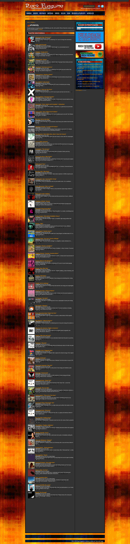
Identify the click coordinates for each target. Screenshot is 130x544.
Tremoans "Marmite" (51, 345)
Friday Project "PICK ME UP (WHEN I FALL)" (49, 219)
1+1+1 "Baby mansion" (50, 144)
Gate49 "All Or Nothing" (50, 286)
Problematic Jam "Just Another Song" (50, 181)
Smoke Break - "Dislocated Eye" (50, 450)
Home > (29, 22)
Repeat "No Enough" (50, 495)
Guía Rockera (49, 0)
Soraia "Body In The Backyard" (50, 263)
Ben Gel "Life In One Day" (50, 122)
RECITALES (42, 13)
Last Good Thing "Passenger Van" (50, 405)
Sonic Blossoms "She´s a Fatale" (50, 189)
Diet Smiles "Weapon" (50, 308)
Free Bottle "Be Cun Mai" (50, 390)
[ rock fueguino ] (79, 90)
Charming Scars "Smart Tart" (49, 383)
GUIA (68, 13)
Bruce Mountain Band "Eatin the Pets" (50, 315)
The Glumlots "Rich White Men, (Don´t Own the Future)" (50, 136)
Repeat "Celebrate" (50, 360)
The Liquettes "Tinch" (50, 457)
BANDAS (29, 13)
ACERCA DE (90, 13)
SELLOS (63, 13)
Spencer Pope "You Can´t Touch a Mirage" (50, 241)
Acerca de (63, 0)
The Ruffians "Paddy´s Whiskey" (51, 428)
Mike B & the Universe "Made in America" (49, 330)
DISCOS (35, 13)
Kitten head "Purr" (50, 166)
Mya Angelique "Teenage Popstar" (50, 99)
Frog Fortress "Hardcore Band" (50, 77)
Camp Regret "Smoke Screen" (50, 233)
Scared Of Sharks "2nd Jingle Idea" (49, 465)
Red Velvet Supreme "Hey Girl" (50, 368)
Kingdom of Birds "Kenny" (49, 204)
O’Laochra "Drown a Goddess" (50, 248)
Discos (34, 0)
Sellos (45, 0)
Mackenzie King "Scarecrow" (49, 40)
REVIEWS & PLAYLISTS (78, 13)
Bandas (26, 0)
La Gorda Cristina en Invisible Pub (91, 64)
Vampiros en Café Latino (89, 84)
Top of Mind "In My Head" (49, 84)
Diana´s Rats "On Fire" (49, 472)
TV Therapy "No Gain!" (50, 301)
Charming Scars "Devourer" (50, 413)
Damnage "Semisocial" (49, 375)
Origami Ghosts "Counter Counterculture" (51, 256)
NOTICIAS (50, 13)
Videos (37, 0)
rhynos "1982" (49, 226)
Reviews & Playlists (57, 0)
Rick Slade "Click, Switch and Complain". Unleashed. (50, 107)
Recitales (30, 0)
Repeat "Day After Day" (51, 271)
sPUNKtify (33, 22)
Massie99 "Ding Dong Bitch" (50, 211)
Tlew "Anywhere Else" (48, 480)
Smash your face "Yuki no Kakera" (50, 293)
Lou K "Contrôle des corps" (50, 487)
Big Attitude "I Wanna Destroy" (50, 323)
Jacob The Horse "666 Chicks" (50, 159)
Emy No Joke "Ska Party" (50, 174)
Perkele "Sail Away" (50, 278)
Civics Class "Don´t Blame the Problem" (50, 114)
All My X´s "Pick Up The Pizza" (50, 92)
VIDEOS (57, 13)
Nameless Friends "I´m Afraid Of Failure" (50, 129)
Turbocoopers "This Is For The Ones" (49, 398)
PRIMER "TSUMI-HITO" (50, 54)
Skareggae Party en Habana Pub (91, 81)
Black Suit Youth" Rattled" (50, 196)
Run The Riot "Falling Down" (50, 420)
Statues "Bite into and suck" (50, 338)
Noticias (41, 0)
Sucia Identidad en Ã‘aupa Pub (90, 86)
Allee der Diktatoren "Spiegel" (50, 442)
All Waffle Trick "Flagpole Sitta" (50, 353)
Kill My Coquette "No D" (50, 435)
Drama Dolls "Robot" (50, 62)
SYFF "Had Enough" (48, 47)
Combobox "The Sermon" (49, 151)
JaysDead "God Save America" (49, 69)
